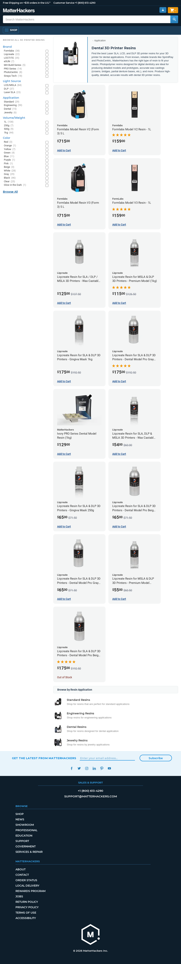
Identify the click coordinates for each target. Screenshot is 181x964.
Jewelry (10, 112)
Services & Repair (29, 852)
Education (23, 835)
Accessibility (25, 918)
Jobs (19, 896)
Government (25, 846)
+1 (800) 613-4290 (85, 2)
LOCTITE (11, 58)
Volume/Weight (14, 118)
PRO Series (13, 69)
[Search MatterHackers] (174, 19)
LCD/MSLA (13, 85)
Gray (9, 174)
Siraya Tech (13, 76)
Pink (8, 163)
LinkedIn (94, 768)
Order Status (26, 880)
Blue (9, 156)
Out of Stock (64, 677)
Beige (9, 167)
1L (9, 122)
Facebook (71, 768)
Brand (7, 46)
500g (9, 129)
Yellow (9, 149)
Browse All (10, 191)
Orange (10, 146)
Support (22, 841)
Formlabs (12, 51)
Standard (11, 102)
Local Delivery (27, 885)
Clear (9, 181)
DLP (9, 89)
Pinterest (102, 768)
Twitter (79, 768)
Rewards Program (30, 891)
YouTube (109, 768)
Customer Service (63, 2)
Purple (9, 160)
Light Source (12, 81)
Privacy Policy (27, 907)
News (19, 819)
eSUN (9, 61)
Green (9, 153)
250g (9, 125)
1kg (9, 133)
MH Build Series (15, 65)
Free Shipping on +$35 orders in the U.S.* (26, 2)
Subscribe (156, 758)
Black (10, 178)
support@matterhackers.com (90, 796)
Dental (10, 109)
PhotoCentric (13, 72)
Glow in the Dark (15, 185)
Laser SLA (12, 92)
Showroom (24, 825)
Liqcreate (12, 54)
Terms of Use (25, 912)
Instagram (86, 768)
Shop (19, 814)
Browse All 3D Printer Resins (24, 40)
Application (100, 40)
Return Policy (26, 902)
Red (8, 142)
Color (6, 138)
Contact (22, 875)
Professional (26, 830)
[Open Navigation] (11, 30)
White (10, 171)
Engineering (13, 105)
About (20, 869)
